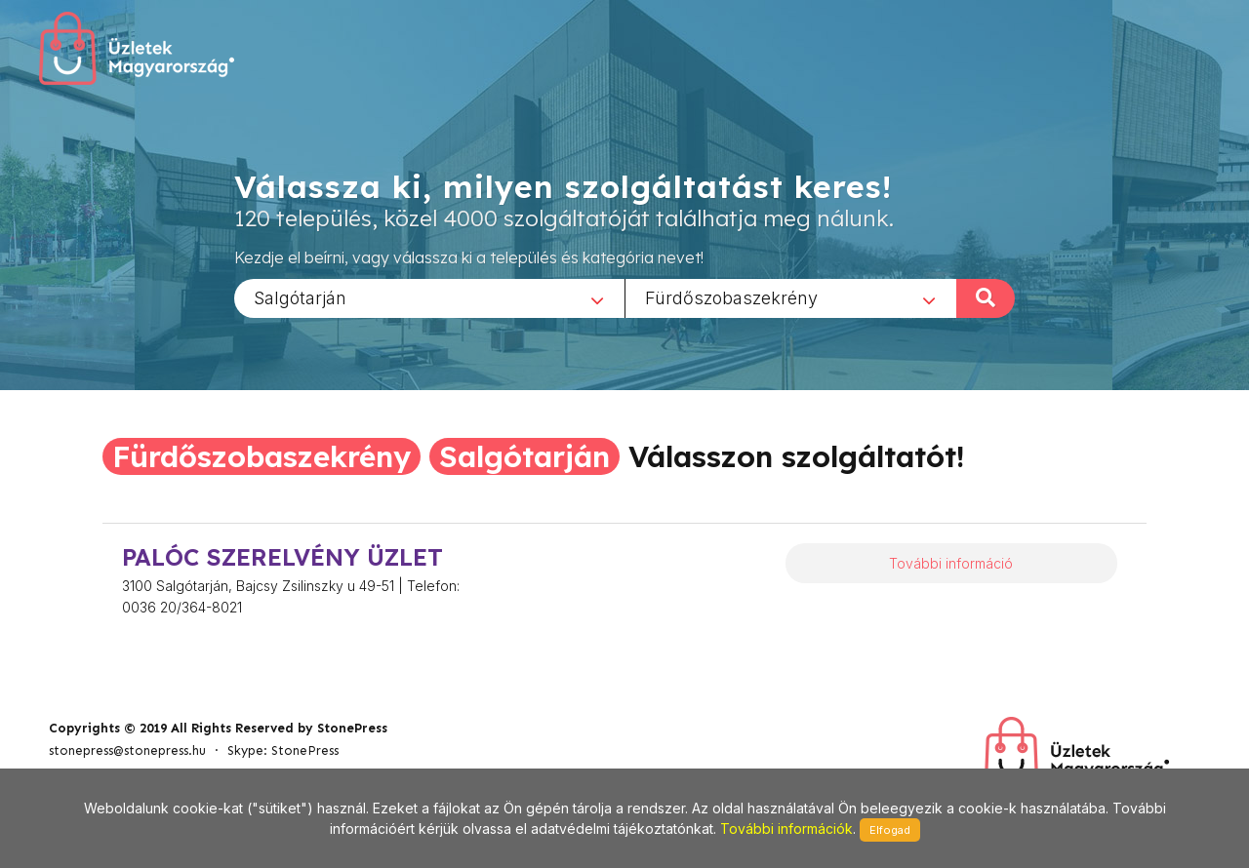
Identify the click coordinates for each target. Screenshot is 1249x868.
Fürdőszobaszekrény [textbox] (731, 297)
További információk (786, 828)
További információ (951, 563)
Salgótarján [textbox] (300, 297)
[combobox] (429, 297)
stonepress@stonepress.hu (127, 750)
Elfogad (889, 830)
